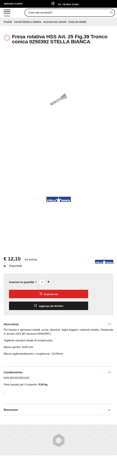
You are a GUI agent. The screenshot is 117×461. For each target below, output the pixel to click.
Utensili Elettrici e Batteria (27, 21)
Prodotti (8, 21)
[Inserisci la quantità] (42, 282)
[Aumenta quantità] (48, 282)
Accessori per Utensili (54, 21)
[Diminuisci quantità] (36, 282)
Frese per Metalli (77, 21)
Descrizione (11, 324)
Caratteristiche (13, 372)
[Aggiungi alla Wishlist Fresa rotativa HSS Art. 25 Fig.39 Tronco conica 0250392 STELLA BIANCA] (48, 306)
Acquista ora (48, 294)
